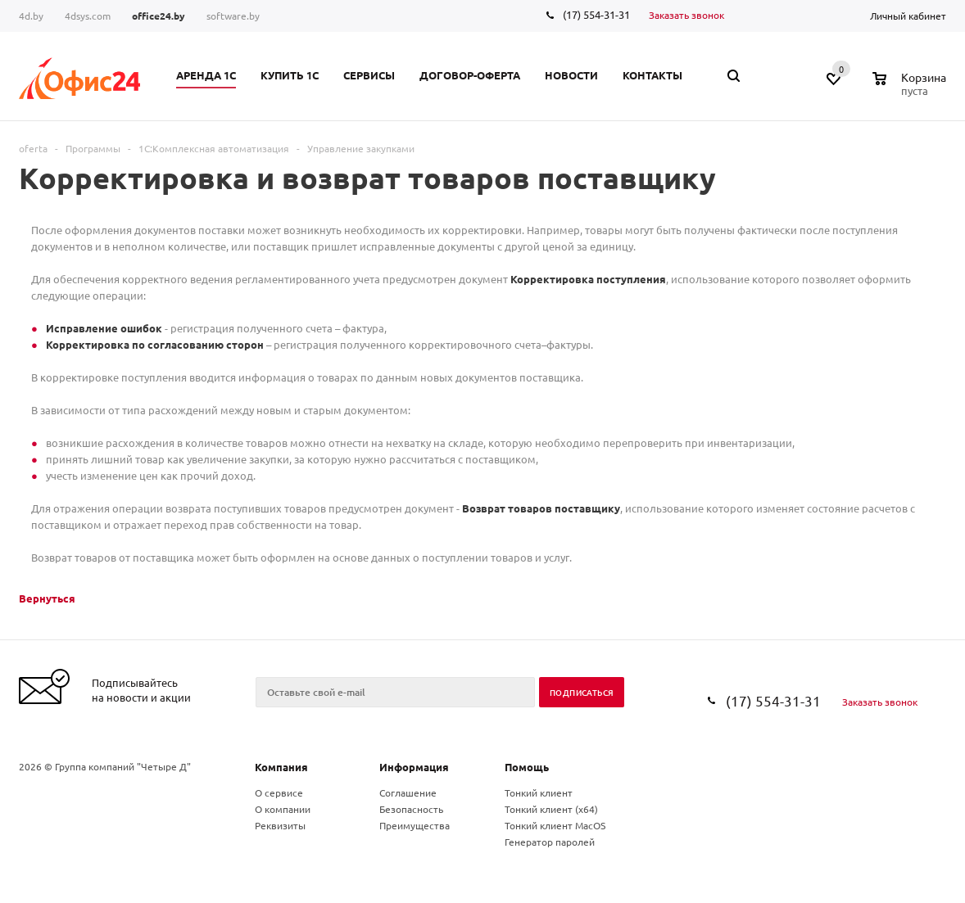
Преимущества (414, 825)
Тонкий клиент (539, 792)
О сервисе (279, 792)
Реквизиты (280, 825)
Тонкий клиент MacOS (555, 825)
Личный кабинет (908, 15)
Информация (414, 767)
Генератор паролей (550, 841)
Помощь (527, 767)
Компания (281, 767)
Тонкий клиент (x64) (551, 808)
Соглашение (408, 792)
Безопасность (411, 808)
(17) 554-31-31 (596, 14)
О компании (282, 808)
